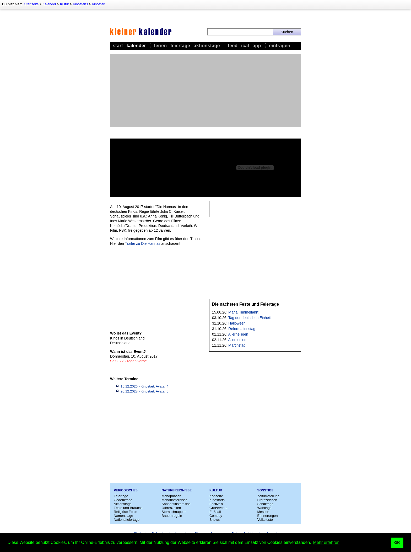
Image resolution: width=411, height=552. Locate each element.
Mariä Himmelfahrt (243, 312)
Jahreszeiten (171, 508)
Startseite (31, 4)
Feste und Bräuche (128, 508)
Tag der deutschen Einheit (249, 318)
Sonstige (265, 490)
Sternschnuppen (174, 512)
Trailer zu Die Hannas (142, 243)
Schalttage (265, 504)
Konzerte (216, 496)
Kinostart (98, 4)
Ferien (160, 45)
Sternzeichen (267, 500)
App (257, 45)
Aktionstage (207, 45)
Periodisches (126, 490)
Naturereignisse (177, 490)
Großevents (218, 508)
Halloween (236, 323)
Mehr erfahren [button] (326, 542)
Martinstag (236, 345)
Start (118, 45)
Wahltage (264, 508)
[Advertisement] (205, 90)
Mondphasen (171, 496)
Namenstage (123, 516)
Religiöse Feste (125, 512)
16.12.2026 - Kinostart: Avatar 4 (145, 386)
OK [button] (397, 542)
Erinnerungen (267, 516)
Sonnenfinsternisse (176, 504)
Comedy (215, 516)
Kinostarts (80, 4)
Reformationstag (241, 329)
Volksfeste (265, 520)
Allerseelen (237, 340)
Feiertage (180, 45)
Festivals (216, 504)
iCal (245, 45)
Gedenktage (123, 500)
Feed (232, 45)
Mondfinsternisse (174, 500)
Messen (263, 512)
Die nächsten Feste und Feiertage (245, 304)
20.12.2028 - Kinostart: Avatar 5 (145, 391)
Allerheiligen (238, 334)
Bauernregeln (172, 516)
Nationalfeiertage (126, 520)
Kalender (49, 4)
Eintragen (279, 45)
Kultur (64, 4)
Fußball (215, 512)
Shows (214, 520)
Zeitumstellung (268, 496)
